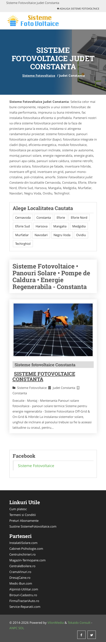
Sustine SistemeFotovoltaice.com (32, 526)
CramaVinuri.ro (20, 572)
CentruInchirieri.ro (22, 554)
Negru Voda (62, 235)
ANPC (13, 628)
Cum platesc (18, 509)
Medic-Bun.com (20, 583)
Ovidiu (81, 235)
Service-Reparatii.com (24, 606)
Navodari (41, 235)
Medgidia (79, 226)
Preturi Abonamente (24, 520)
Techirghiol (23, 244)
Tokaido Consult (79, 622)
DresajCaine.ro (19, 577)
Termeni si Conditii (22, 515)
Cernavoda (23, 217)
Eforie (61, 217)
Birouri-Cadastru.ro (23, 595)
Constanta (43, 217)
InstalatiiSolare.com (23, 543)
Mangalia (59, 226)
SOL (21, 628)
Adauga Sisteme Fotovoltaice (78, 8)
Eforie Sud (22, 226)
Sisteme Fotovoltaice (38, 75)
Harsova (41, 226)
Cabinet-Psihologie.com (26, 548)
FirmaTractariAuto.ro (24, 601)
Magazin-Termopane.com (27, 560)
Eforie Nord (79, 217)
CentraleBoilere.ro (22, 566)
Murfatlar (22, 235)
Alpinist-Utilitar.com (23, 589)
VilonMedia (55, 622)
